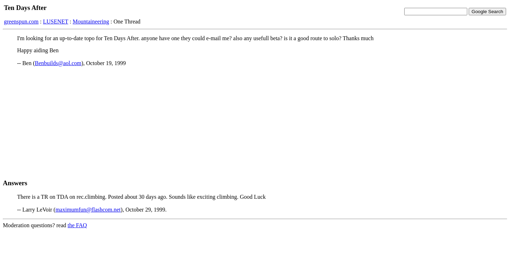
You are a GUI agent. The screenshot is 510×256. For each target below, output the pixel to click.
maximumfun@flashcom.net (88, 210)
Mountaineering (91, 21)
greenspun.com (21, 21)
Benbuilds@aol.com (58, 63)
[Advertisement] (255, 122)
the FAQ (77, 225)
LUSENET (55, 21)
